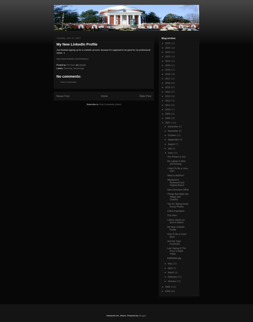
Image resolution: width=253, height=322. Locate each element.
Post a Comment (68, 82)
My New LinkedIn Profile (176, 228)
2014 (168, 92)
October (172, 135)
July (170, 148)
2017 (168, 78)
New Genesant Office (178, 189)
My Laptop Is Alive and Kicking (176, 162)
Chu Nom (172, 215)
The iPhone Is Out (176, 156)
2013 (168, 96)
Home (104, 96)
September (173, 139)
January (172, 281)
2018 (168, 74)
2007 (168, 122)
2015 (168, 87)
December (173, 126)
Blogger (142, 315)
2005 (168, 291)
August (171, 144)
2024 (168, 47)
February (172, 277)
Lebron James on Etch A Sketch (176, 221)
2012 (168, 100)
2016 (168, 83)
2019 (168, 69)
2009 (168, 113)
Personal (68, 68)
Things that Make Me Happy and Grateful (177, 197)
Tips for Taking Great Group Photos (177, 205)
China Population (176, 211)
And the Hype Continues (174, 242)
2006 (168, 287)
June (170, 153)
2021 (168, 61)
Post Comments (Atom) (110, 104)
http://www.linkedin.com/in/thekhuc (72, 59)
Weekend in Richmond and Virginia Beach (175, 183)
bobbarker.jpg (174, 258)
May (170, 263)
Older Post (145, 96)
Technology (78, 68)
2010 (168, 109)
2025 (168, 43)
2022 (168, 56)
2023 (168, 52)
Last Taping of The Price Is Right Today (176, 251)
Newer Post (63, 96)
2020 (168, 65)
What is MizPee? (175, 175)
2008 (168, 118)
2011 (168, 105)
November (173, 131)
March (171, 272)
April (170, 268)
